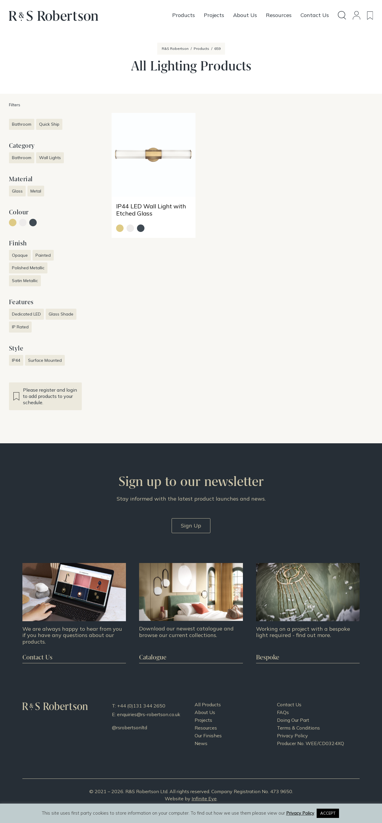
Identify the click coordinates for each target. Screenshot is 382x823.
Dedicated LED (26, 314)
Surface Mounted (45, 360)
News (201, 743)
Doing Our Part (293, 720)
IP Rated (20, 327)
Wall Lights (50, 157)
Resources (206, 728)
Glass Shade (61, 314)
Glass (17, 191)
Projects (203, 720)
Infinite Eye (204, 799)
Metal (35, 191)
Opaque (20, 255)
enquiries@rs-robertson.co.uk (148, 714)
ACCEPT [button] (327, 813)
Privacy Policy (292, 736)
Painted (43, 255)
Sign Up (191, 525)
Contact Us (289, 704)
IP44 (16, 360)
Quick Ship (49, 124)
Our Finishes (208, 736)
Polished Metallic (28, 267)
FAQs (283, 712)
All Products (208, 704)
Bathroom (21, 124)
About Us (205, 712)
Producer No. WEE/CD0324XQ (310, 743)
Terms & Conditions (298, 728)
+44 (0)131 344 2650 (141, 706)
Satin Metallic (25, 280)
